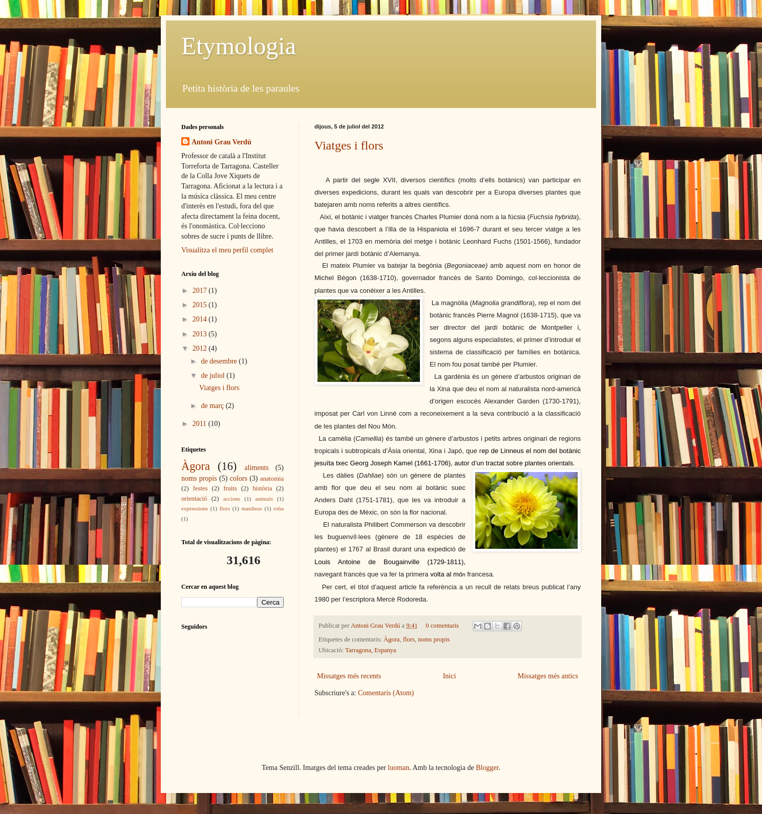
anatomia (272, 478)
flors (409, 639)
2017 (201, 290)
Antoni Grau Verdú (376, 625)
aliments (256, 468)
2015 (201, 305)
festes (200, 488)
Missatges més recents (349, 676)
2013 (201, 334)
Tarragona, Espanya (370, 650)
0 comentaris (442, 625)
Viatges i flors (349, 145)
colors (238, 478)
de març (213, 406)
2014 (201, 319)
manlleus (251, 508)
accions (232, 499)
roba (278, 508)
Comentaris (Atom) (386, 693)
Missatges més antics (548, 676)
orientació (194, 498)
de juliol (213, 375)
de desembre (220, 361)
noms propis (434, 639)
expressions (194, 508)
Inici (449, 676)
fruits (230, 488)
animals (264, 499)
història (262, 488)
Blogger (487, 768)
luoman (398, 768)
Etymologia (238, 45)
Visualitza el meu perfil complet (227, 250)
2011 (200, 423)
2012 (201, 348)
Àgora (391, 639)
